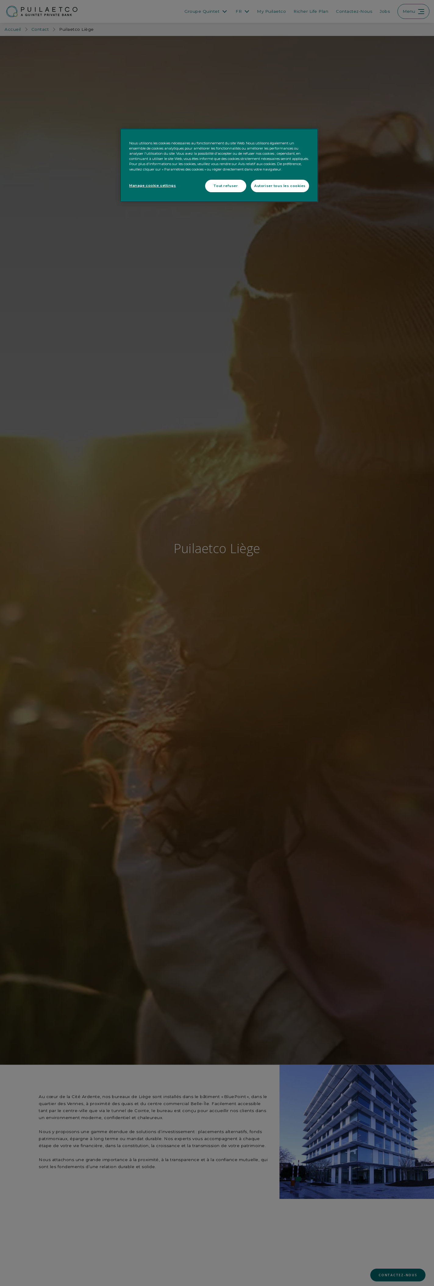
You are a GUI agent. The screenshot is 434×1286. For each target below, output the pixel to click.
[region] (219, 165)
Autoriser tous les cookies (280, 186)
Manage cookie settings (152, 185)
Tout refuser (225, 186)
